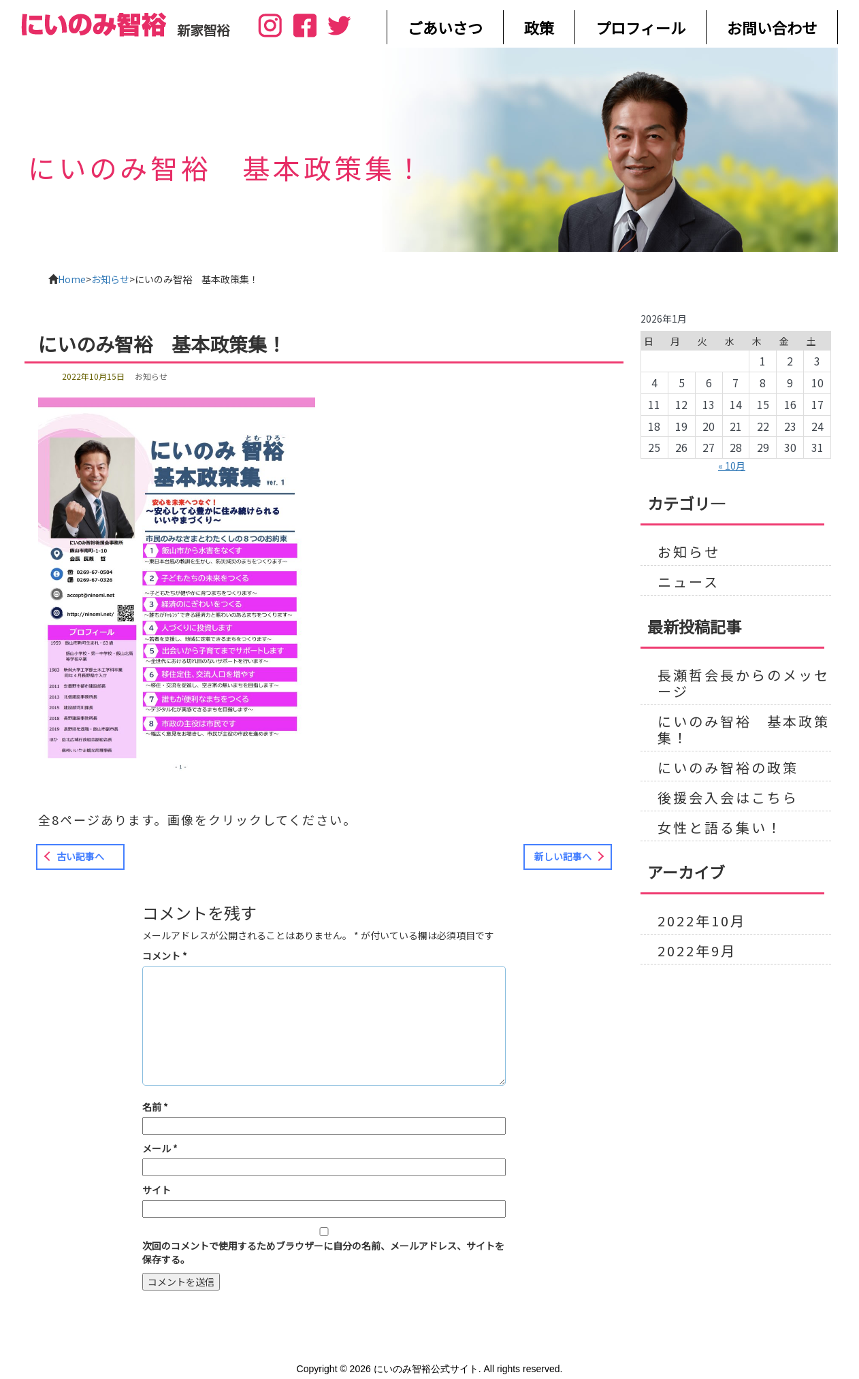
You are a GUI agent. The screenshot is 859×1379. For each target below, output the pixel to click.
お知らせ (110, 279)
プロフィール (640, 27)
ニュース (688, 582)
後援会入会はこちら (728, 798)
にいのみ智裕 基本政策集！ (744, 729)
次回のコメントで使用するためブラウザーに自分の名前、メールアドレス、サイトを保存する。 (323, 1252)
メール (160, 1148)
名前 (155, 1107)
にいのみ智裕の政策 (728, 768)
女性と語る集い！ (720, 828)
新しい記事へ (562, 856)
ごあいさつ (445, 27)
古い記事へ (80, 856)
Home (72, 279)
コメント (164, 955)
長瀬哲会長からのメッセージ (744, 683)
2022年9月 (697, 951)
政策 (539, 27)
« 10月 (731, 465)
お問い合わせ (772, 27)
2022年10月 (702, 921)
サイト (156, 1190)
